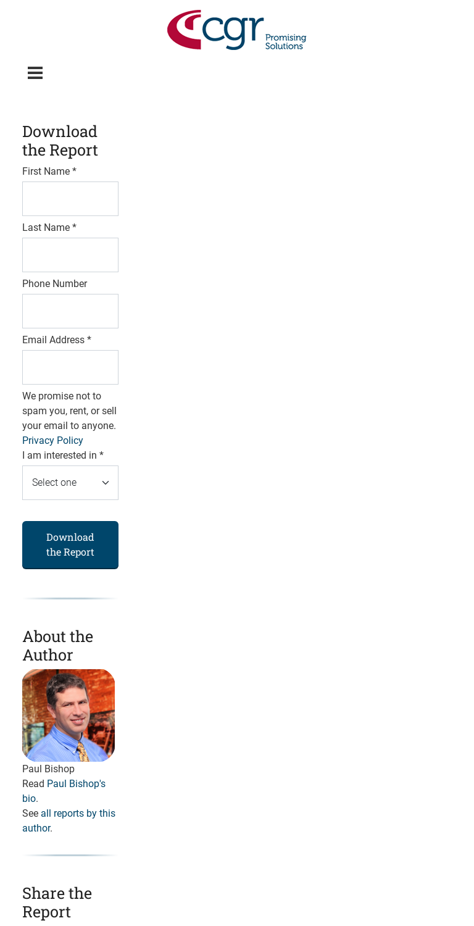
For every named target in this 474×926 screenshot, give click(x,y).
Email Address (56, 340)
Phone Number (54, 284)
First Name (49, 171)
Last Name (49, 227)
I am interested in (63, 455)
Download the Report (70, 544)
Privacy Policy (52, 440)
